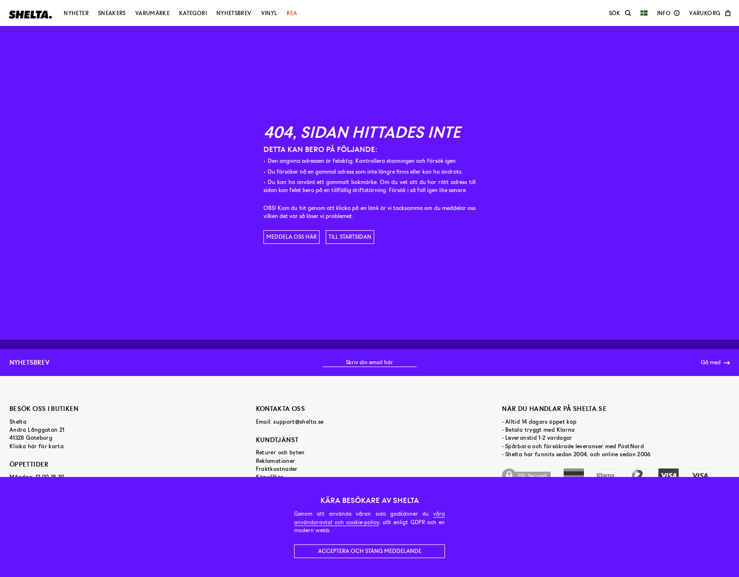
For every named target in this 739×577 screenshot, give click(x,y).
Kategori (193, 13)
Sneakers (112, 13)
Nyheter (76, 13)
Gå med (715, 363)
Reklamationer (276, 461)
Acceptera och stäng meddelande (369, 551)
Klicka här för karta (36, 446)
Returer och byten (280, 452)
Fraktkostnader (277, 469)
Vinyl (269, 13)
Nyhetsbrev (234, 13)
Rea (292, 13)
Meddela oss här (291, 237)
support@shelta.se (298, 421)
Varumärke (152, 13)
